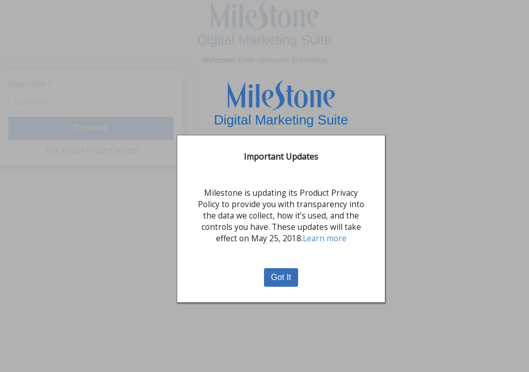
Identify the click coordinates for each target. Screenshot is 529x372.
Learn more (325, 238)
